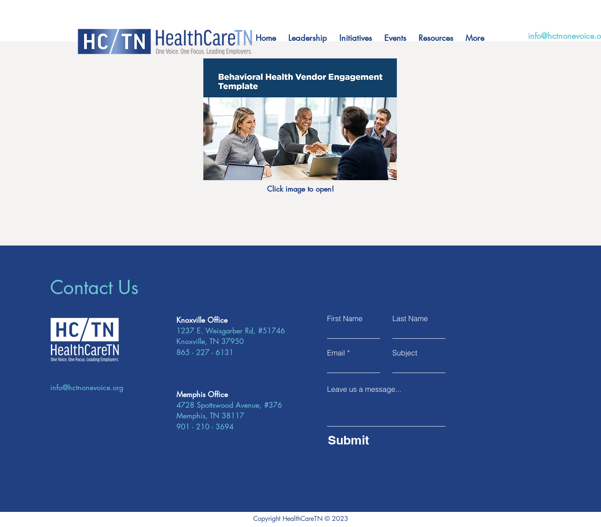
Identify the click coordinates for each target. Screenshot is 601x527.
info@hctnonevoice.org (86, 387)
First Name (345, 318)
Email (336, 353)
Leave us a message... (364, 389)
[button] (395, 38)
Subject (404, 353)
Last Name (410, 318)
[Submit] (384, 440)
